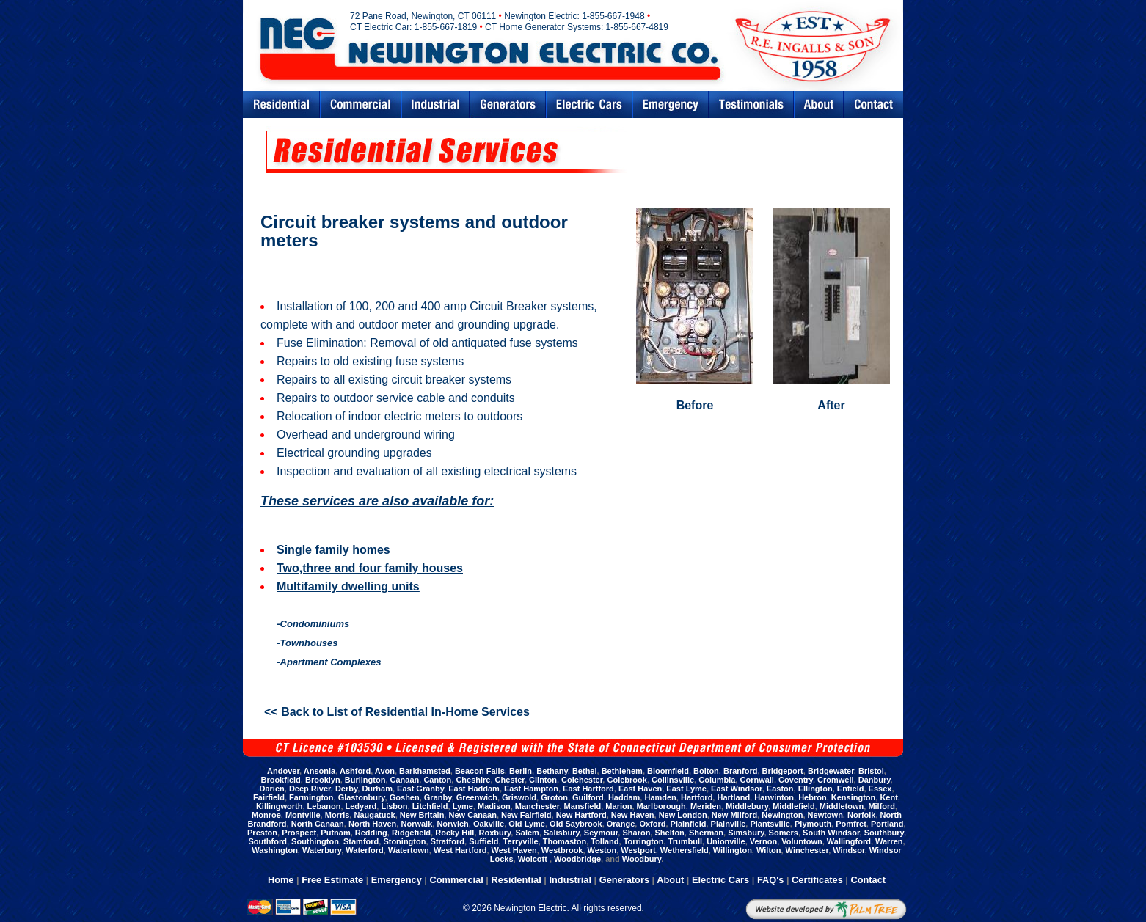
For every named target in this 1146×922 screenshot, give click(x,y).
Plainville (728, 823)
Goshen (405, 797)
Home (281, 879)
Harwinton (774, 797)
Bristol (871, 770)
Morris (337, 815)
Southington (315, 841)
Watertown (408, 850)
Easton (780, 788)
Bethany (552, 770)
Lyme (463, 806)
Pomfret (851, 823)
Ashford (355, 770)
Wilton (768, 850)
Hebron (812, 797)
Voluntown (801, 841)
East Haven (640, 788)
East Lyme (686, 788)
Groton (554, 797)
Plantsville (769, 823)
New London (683, 815)
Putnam (335, 832)
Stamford (361, 841)
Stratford (447, 841)
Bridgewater (831, 770)
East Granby (420, 788)
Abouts (818, 104)
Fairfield (269, 797)
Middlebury (747, 806)
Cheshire (473, 779)
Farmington (311, 797)
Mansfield (583, 806)
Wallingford (849, 841)
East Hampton (531, 788)
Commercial (360, 104)
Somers (783, 832)
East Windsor (736, 788)
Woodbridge (577, 859)
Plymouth (813, 823)
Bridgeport (782, 770)
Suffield (483, 841)
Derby (346, 788)
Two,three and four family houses (370, 568)
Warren (889, 841)
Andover (283, 770)
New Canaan (472, 815)
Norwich (452, 823)
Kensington (853, 797)
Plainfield (689, 823)
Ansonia (319, 770)
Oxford (652, 823)
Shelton (669, 832)
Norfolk (861, 815)
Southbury (884, 832)
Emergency (670, 104)
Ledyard (361, 806)
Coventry (795, 779)
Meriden (705, 806)
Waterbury (321, 850)
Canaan (405, 779)
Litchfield (430, 806)
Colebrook (626, 779)
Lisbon (394, 806)
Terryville (521, 841)
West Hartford (460, 850)
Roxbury (495, 832)
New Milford (734, 815)
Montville (303, 815)
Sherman (706, 832)
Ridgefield (411, 832)
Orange (621, 823)
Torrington (644, 841)
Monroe (266, 815)
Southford (267, 841)
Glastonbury (361, 797)
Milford (881, 806)
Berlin (520, 770)
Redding (371, 832)
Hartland (733, 797)
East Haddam (474, 788)
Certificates (817, 879)
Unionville (726, 841)
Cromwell (835, 779)
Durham (377, 788)
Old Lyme (526, 823)
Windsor (848, 850)
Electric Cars (589, 104)
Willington (732, 850)
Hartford (696, 797)
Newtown (825, 815)
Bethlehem (622, 770)
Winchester (807, 850)
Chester (510, 779)
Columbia (716, 779)
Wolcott (534, 859)
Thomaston (564, 841)
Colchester (581, 779)
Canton (437, 779)
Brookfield (280, 779)
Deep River (310, 788)
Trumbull (685, 841)
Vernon (763, 841)
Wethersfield (684, 850)
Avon (385, 770)
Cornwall (756, 779)
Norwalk (416, 823)
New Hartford (581, 815)
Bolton (706, 770)
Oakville (488, 823)
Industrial (435, 104)
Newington (782, 815)
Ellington (815, 788)
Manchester (537, 806)
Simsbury (746, 832)
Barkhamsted (424, 770)
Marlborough (661, 806)
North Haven (372, 823)
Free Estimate (332, 879)
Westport (638, 850)
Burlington (365, 779)
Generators (508, 104)
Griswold (519, 797)
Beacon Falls (480, 770)
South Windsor (831, 832)
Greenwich (476, 797)
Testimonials (751, 104)
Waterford (365, 850)
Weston (602, 850)
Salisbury (562, 832)
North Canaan (317, 823)
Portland (887, 823)
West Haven (514, 850)
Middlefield (793, 806)
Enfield (850, 788)
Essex (880, 788)
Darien (272, 788)
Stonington (404, 841)
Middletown (842, 806)
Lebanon (324, 806)
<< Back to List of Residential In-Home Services (397, 712)
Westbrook (562, 850)
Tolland (604, 841)
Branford (740, 770)
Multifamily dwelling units (348, 586)
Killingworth (279, 806)
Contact (873, 104)
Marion (618, 806)
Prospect (299, 832)
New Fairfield (526, 815)
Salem (527, 832)
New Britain (422, 815)
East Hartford (588, 788)
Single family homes (333, 550)
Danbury (874, 779)
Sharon (636, 832)
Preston (262, 832)
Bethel (584, 770)
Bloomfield (668, 770)
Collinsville (673, 779)
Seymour (601, 832)
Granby (438, 797)
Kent (888, 797)
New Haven (632, 815)
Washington (275, 850)
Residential (281, 104)
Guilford (588, 797)
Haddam (624, 797)
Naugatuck (374, 815)
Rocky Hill (454, 832)
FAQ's (770, 879)
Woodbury (641, 859)
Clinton (543, 779)
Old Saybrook (576, 823)
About (670, 879)
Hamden (660, 797)
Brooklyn (322, 779)
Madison (494, 806)
